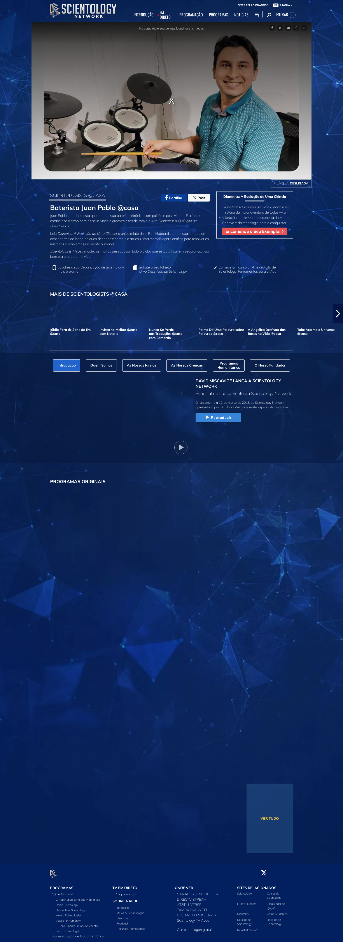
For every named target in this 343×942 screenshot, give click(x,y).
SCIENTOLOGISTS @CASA (77, 195)
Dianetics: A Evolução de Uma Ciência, (87, 233)
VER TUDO (270, 818)
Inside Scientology (67, 902)
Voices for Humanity (68, 918)
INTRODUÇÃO (144, 15)
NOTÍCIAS (241, 15)
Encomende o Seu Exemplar (255, 231)
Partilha (173, 197)
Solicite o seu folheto (163, 269)
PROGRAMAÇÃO (191, 15)
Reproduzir (218, 417)
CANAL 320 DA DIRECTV (197, 891)
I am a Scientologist (68, 928)
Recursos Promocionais (131, 926)
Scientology (244, 891)
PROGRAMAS (218, 15)
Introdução (123, 905)
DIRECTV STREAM (192, 897)
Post (199, 198)
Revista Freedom (247, 927)
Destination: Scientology (71, 907)
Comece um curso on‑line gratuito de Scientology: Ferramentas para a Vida (247, 269)
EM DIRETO (165, 15)
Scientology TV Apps (193, 918)
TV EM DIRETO (124, 885)
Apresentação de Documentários (78, 933)
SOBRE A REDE (125, 898)
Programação (125, 891)
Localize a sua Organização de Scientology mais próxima (91, 269)
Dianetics (242, 911)
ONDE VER (184, 885)
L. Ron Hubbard (246, 901)
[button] (338, 313)
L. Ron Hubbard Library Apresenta (77, 923)
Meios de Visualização (130, 910)
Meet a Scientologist (68, 913)
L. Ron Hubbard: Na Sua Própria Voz (78, 897)
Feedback (122, 921)
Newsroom (123, 915)
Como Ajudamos (277, 911)
